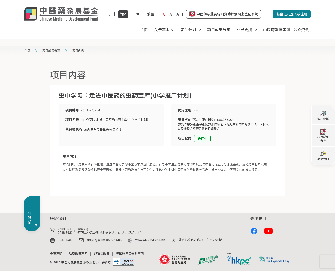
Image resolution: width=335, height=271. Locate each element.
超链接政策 (102, 253)
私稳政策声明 (78, 253)
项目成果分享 (218, 29)
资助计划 (188, 29)
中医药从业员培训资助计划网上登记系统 (227, 13)
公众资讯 (301, 29)
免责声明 (56, 253)
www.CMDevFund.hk (150, 240)
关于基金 (162, 29)
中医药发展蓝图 (276, 29)
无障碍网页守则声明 (130, 253)
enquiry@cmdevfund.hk (104, 240)
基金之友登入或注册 (291, 13)
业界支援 (244, 29)
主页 (144, 29)
